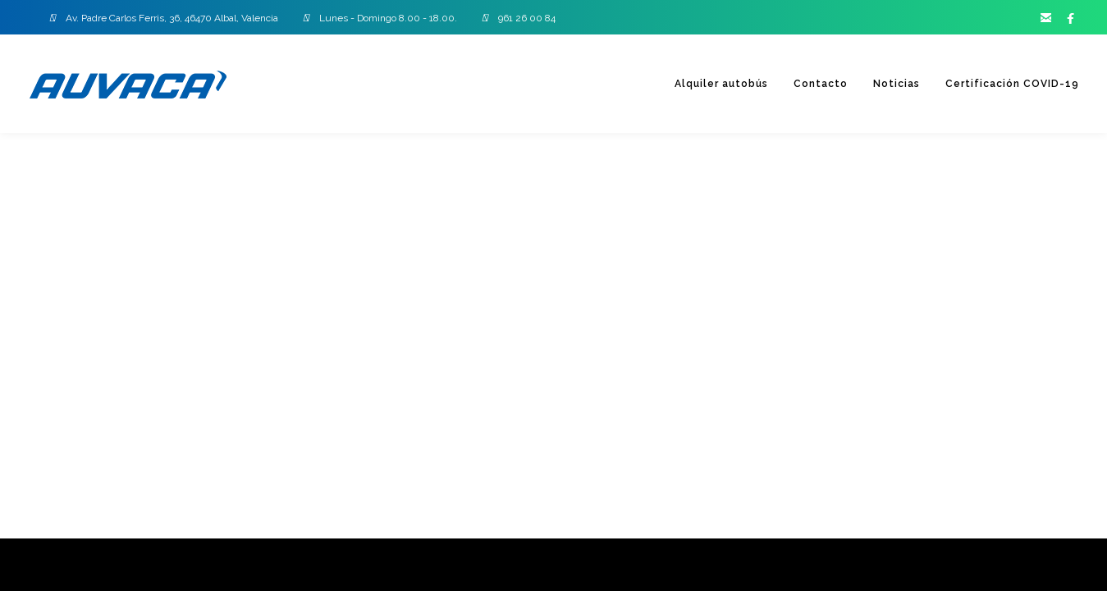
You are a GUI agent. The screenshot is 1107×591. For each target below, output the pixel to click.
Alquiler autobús (712, 83)
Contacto (814, 83)
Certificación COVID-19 (1010, 83)
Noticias (892, 83)
